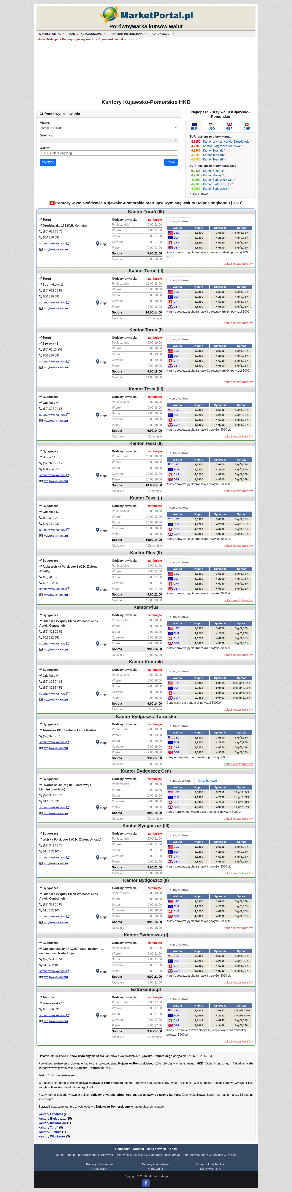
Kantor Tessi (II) (213, 155)
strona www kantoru (54, 243)
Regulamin (123, 1148)
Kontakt (138, 1148)
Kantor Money (212, 175)
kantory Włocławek (52, 1136)
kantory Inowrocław (52, 1123)
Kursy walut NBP (211, 1168)
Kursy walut (99, 1168)
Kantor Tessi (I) (213, 150)
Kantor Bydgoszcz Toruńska (221, 146)
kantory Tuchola (50, 1132)
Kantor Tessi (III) (214, 159)
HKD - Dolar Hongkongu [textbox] (57, 153)
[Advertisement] (146, 69)
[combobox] (109, 127)
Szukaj (170, 162)
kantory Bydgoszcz (52, 1118)
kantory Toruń (48, 1127)
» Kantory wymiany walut (76, 39)
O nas (172, 1148)
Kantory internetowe (155, 1164)
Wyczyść (48, 162)
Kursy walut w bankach (211, 1164)
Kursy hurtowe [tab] (179, 221)
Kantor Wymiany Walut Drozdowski (226, 141)
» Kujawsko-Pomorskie (110, 39)
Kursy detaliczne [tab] (180, 780)
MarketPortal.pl (47, 39)
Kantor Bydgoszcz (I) (217, 184)
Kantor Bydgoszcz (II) (217, 188)
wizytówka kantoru (55, 249)
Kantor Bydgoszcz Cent (218, 179)
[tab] (194, 126)
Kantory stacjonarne (99, 1164)
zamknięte (154, 219)
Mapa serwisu (156, 1148)
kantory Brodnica (51, 1114)
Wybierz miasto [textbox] (51, 127)
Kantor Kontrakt (213, 170)
